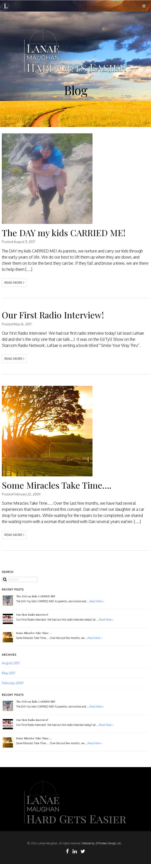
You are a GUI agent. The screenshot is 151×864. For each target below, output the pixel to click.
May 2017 (8, 673)
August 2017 (11, 663)
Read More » (97, 601)
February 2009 (13, 683)
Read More (14, 282)
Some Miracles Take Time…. (56, 485)
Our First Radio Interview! (53, 315)
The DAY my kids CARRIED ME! (64, 232)
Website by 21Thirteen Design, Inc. (101, 843)
